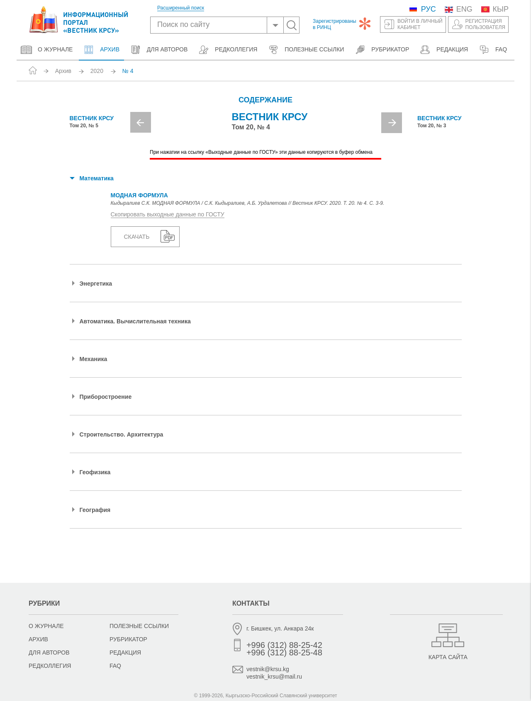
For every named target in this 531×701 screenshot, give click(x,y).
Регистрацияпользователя (485, 24)
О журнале (47, 50)
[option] (266, 125)
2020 (96, 71)
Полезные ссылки (306, 50)
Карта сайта (448, 657)
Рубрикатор (381, 50)
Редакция (443, 50)
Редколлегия (227, 50)
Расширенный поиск (180, 8)
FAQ (492, 50)
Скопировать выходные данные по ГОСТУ (167, 214)
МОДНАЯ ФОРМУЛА (139, 195)
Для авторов (159, 50)
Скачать (137, 237)
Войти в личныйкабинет (420, 24)
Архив (101, 50)
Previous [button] (140, 122)
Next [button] (391, 122)
